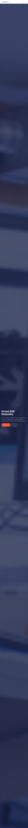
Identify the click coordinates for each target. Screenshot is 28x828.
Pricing (14, 425)
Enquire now (6, 425)
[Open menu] (26, 1)
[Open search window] (23, 1)
